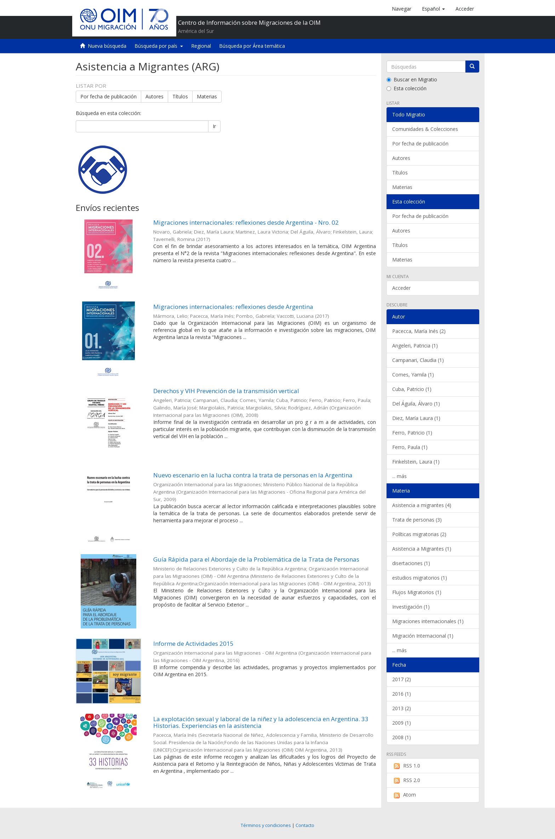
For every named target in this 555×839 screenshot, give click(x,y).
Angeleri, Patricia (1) (415, 345)
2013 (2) (401, 708)
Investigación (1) (411, 606)
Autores (154, 96)
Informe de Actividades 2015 (193, 643)
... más (399, 476)
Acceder (401, 288)
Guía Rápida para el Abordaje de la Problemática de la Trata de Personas (256, 559)
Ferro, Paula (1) (410, 447)
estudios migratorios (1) (419, 577)
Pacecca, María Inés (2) (419, 331)
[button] (433, 9)
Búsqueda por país (159, 45)
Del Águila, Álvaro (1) (416, 403)
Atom (404, 794)
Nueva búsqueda (107, 45)
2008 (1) (401, 737)
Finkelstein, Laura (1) (416, 461)
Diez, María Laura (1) (416, 418)
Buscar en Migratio (412, 79)
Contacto (305, 825)
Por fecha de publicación (108, 96)
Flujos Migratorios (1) (416, 592)
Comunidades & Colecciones (425, 129)
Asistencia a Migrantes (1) (421, 548)
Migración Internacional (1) (422, 635)
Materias (207, 96)
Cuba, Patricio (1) (411, 389)
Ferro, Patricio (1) (412, 432)
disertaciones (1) (411, 563)
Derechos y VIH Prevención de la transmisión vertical (226, 391)
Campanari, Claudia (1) (418, 360)
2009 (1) (401, 722)
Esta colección (407, 88)
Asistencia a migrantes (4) (421, 505)
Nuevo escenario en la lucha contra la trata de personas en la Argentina (253, 475)
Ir (214, 126)
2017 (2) (401, 679)
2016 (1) (401, 693)
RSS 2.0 (406, 780)
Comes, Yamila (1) (413, 374)
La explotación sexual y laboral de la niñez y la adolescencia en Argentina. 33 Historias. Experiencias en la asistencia (260, 722)
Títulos (180, 96)
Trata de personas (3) (417, 519)
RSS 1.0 (406, 765)
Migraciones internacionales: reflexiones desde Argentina (233, 307)
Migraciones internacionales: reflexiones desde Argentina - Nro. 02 (246, 222)
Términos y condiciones (266, 825)
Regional (201, 45)
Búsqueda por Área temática (252, 45)
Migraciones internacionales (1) (428, 621)
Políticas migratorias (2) (419, 534)
